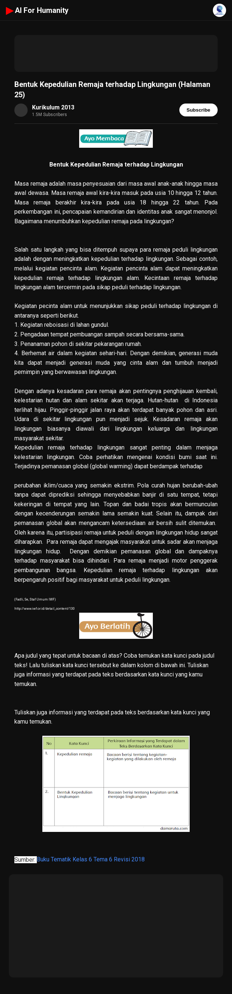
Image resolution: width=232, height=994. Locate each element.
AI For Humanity (37, 10)
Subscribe (198, 110)
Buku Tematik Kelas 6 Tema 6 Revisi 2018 (91, 859)
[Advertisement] (116, 53)
